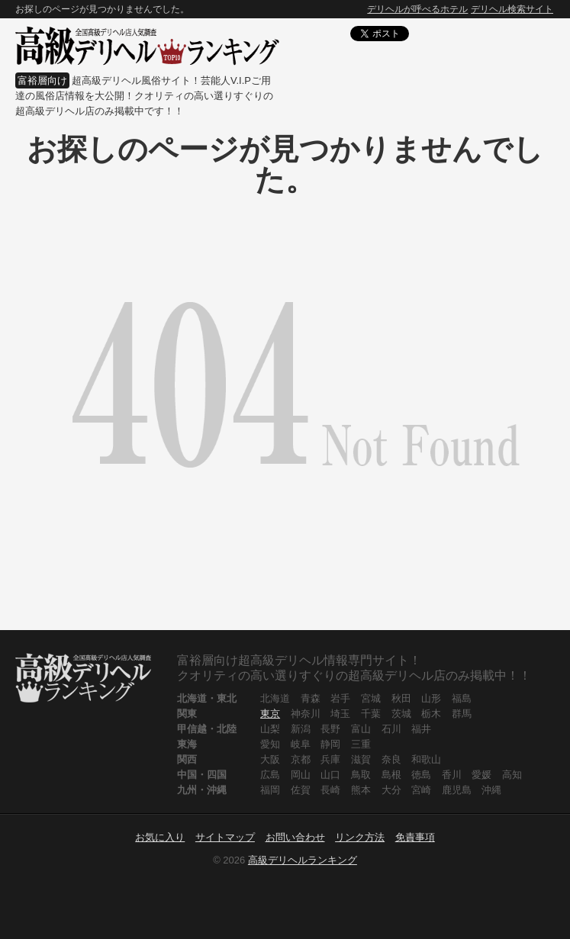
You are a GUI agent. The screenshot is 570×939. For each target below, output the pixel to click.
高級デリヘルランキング (302, 860)
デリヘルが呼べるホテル (417, 9)
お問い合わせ (295, 837)
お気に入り (160, 837)
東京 (270, 713)
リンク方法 (360, 837)
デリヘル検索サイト (512, 9)
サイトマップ (225, 837)
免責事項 (415, 837)
